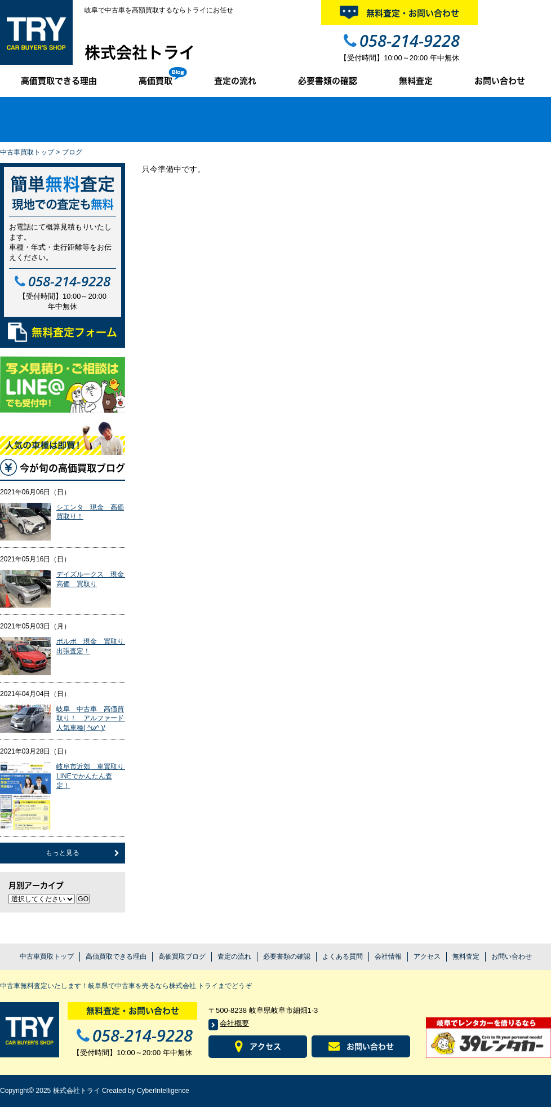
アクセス (427, 956)
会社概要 (234, 1023)
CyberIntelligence (163, 1091)
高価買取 (155, 81)
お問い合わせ (499, 81)
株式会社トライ (140, 52)
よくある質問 (342, 956)
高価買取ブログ (182, 956)
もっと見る (62, 853)
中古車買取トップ (27, 152)
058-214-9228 (409, 40)
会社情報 (388, 956)
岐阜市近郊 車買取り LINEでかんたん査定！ (93, 776)
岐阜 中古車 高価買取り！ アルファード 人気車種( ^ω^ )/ (93, 718)
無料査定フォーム (62, 332)
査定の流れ (235, 81)
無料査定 (416, 81)
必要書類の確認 (327, 81)
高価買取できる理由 (59, 81)
